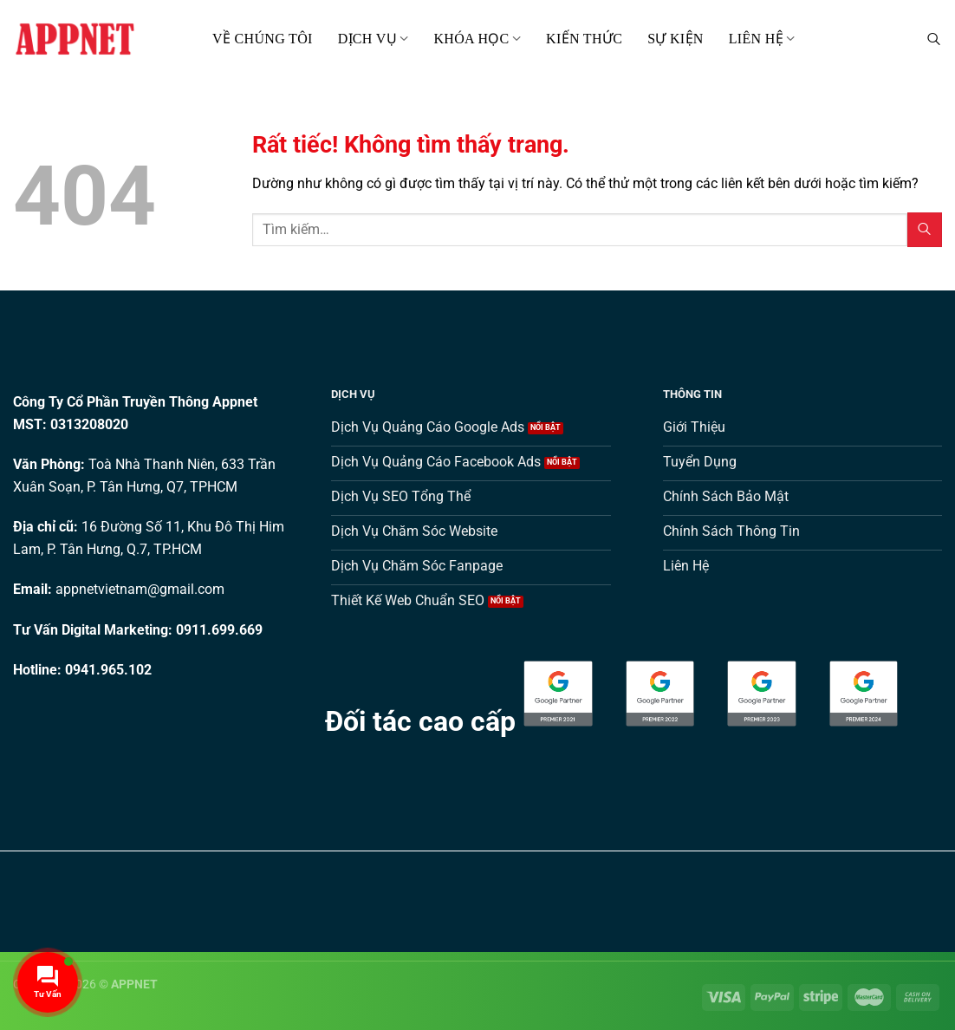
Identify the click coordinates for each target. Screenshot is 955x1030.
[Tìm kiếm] (934, 38)
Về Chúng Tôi (262, 38)
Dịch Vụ (373, 38)
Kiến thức (584, 38)
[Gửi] (924, 229)
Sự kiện (675, 38)
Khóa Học (477, 38)
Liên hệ (762, 38)
